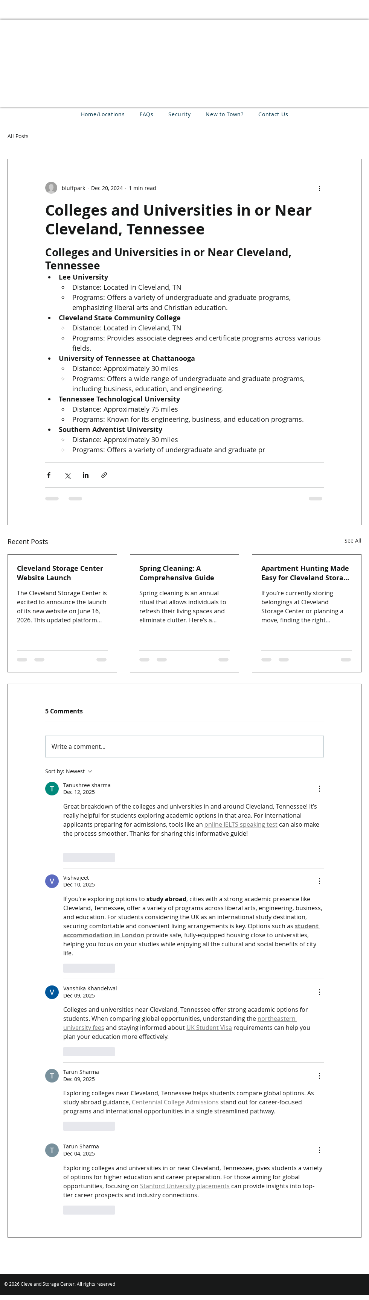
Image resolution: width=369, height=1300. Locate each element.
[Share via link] (104, 475)
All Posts (18, 136)
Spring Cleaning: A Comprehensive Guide (176, 573)
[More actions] (319, 187)
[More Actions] (319, 788)
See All (353, 540)
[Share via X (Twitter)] (67, 475)
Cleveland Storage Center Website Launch (60, 573)
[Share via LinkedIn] (85, 475)
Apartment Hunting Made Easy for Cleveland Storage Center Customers (306, 573)
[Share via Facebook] (48, 475)
